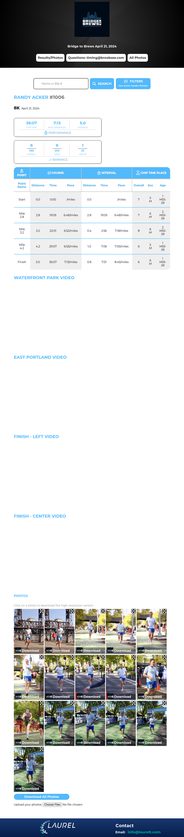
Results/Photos (50, 58)
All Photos (137, 58)
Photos (21, 596)
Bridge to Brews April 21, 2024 (92, 46)
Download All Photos (41, 797)
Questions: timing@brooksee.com (96, 58)
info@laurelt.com (144, 832)
